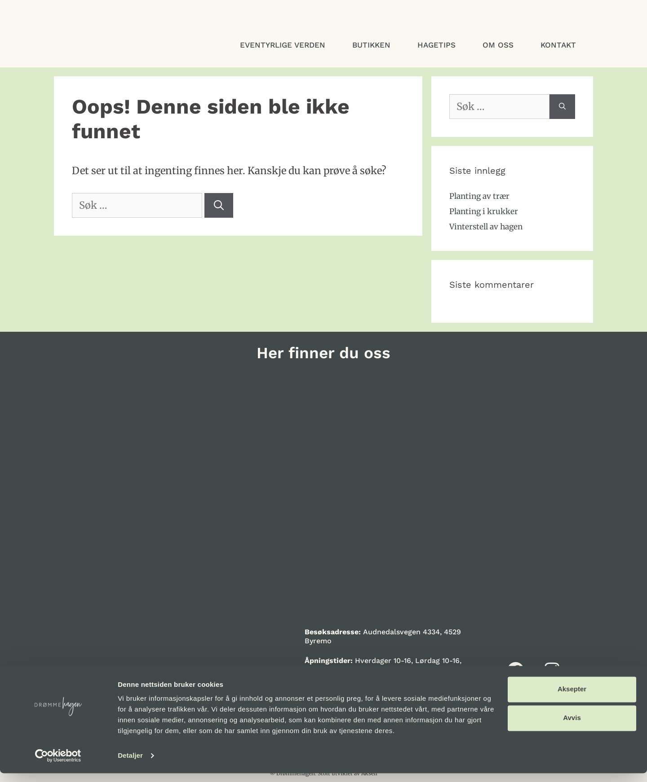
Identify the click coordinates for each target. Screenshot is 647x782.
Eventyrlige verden (282, 44)
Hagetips (436, 44)
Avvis (572, 726)
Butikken (371, 44)
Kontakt (558, 44)
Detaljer (130, 764)
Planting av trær (479, 196)
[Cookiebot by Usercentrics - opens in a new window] (58, 764)
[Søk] (218, 205)
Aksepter (572, 698)
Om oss (498, 44)
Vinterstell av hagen (486, 227)
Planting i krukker (483, 211)
